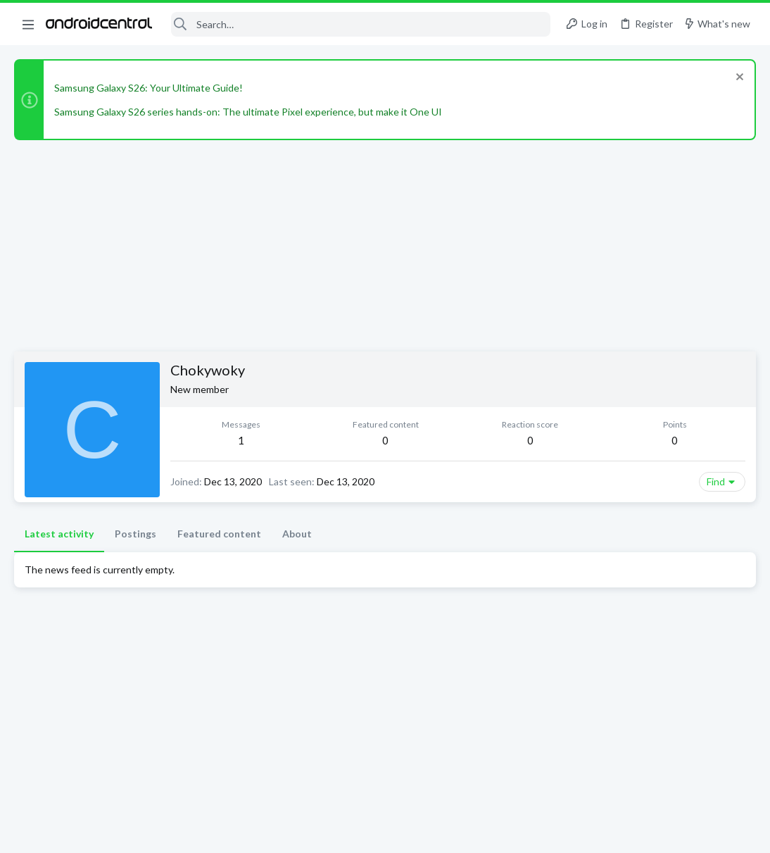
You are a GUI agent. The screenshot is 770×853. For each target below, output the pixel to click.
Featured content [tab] (219, 534)
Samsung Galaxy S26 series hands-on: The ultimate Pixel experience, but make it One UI (248, 112)
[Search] (360, 24)
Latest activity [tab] (59, 534)
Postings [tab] (135, 534)
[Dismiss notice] (738, 78)
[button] (28, 24)
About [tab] (297, 534)
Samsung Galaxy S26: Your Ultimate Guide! (148, 88)
